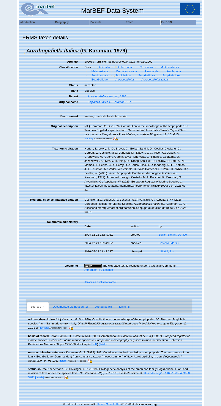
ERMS (129, 22)
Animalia (103, 67)
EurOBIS (166, 22)
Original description (64, 126)
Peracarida (150, 71)
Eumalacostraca (125, 71)
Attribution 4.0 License (98, 269)
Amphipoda (172, 71)
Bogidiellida (122, 75)
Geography (62, 22)
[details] (88, 138)
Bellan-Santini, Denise (172, 234)
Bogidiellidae (98, 79)
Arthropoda (123, 67)
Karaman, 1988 (105, 96)
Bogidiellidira (145, 75)
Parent (73, 96)
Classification (68, 67)
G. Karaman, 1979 (108, 102)
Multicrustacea (168, 67)
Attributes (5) (103, 306)
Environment (69, 116)
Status (73, 85)
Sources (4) (37, 306)
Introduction (27, 22)
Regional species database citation (54, 199)
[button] (24, 50)
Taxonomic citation (65, 148)
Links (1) (124, 306)
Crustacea (145, 67)
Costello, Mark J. (169, 243)
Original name (68, 102)
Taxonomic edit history (62, 221)
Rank (74, 90)
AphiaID (72, 61)
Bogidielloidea (169, 75)
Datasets (95, 22)
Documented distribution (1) (70, 306)
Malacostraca (98, 71)
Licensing (71, 265)
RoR (94, 344)
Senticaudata (98, 75)
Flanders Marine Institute (109, 404)
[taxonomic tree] (93, 282)
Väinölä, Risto (167, 251)
